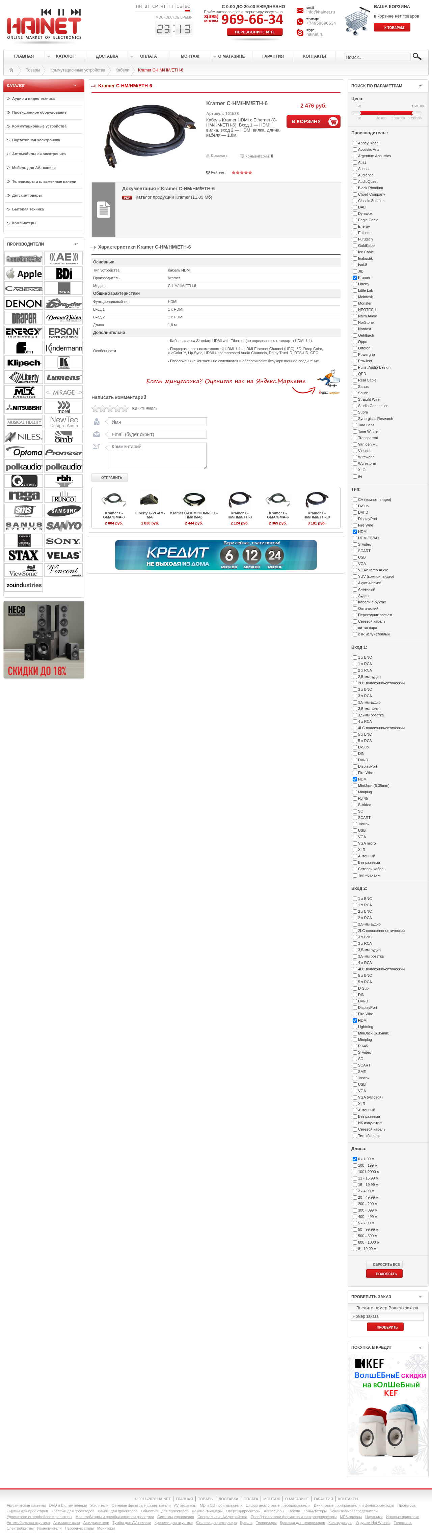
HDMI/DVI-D (368, 538)
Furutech (365, 239)
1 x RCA (365, 664)
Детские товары (27, 195)
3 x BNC (365, 689)
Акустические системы (26, 1505)
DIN (361, 753)
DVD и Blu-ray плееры (68, 1505)
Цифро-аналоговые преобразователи (278, 1505)
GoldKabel (366, 246)
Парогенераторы (79, 1528)
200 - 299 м (367, 1204)
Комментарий (156, 455)
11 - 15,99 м (368, 1178)
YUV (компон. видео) (376, 576)
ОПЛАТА (250, 1499)
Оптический (368, 608)
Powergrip (366, 354)
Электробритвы (20, 1528)
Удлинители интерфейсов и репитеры (39, 1517)
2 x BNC (365, 911)
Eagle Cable (368, 220)
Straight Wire (369, 399)
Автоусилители (96, 1522)
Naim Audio (367, 316)
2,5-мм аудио (369, 677)
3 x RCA (365, 696)
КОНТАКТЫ (348, 1499)
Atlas (362, 162)
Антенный (366, 589)
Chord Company (371, 194)
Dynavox (365, 213)
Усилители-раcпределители (354, 1511)
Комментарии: (257, 156)
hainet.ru (315, 34)
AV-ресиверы (185, 1505)
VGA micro (367, 843)
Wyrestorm (367, 463)
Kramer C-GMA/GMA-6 (278, 515)
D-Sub (363, 506)
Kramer (364, 278)
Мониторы (106, 1528)
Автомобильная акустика (28, 1522)
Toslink (364, 824)
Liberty (363, 284)
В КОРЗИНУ (306, 121)
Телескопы (403, 1522)
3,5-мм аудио (369, 702)
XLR (361, 850)
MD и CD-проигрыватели (221, 1505)
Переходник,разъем (375, 615)
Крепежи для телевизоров (302, 1522)
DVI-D (363, 512)
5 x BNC (365, 734)
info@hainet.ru (320, 12)
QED (362, 374)
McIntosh (365, 297)
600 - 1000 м (368, 1242)
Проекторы (406, 1505)
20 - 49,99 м (368, 1197)
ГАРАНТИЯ (323, 1499)
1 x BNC (365, 657)
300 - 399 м (367, 1210)
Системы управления (175, 1517)
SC (360, 811)
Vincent (364, 451)
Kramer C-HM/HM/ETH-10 (316, 515)
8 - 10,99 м (367, 1249)
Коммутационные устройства (77, 70)
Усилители (99, 1505)
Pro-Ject (365, 361)
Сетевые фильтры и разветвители (141, 1505)
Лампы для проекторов (118, 1511)
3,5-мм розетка (371, 715)
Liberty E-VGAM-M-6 (150, 515)
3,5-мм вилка (369, 709)
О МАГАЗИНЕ (297, 1499)
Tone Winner (368, 431)
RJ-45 (363, 798)
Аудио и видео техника (33, 98)
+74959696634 (321, 23)
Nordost (364, 329)
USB (362, 557)
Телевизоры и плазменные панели (44, 181)
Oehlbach (366, 335)
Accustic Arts (368, 149)
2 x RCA (365, 670)
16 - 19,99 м (368, 1185)
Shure (363, 393)
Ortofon (364, 348)
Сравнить (219, 155)
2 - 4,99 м (366, 1191)
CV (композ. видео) (374, 500)
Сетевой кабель (371, 621)
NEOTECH (367, 310)
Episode (365, 233)
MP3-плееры (351, 1517)
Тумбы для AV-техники (131, 1522)
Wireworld (366, 457)
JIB (360, 271)
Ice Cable (366, 252)
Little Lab (365, 290)
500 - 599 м (367, 1236)
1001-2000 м (368, 1172)
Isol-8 (362, 265)
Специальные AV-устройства (222, 1517)
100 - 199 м (367, 1165)
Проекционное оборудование (39, 112)
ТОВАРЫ (206, 1499)
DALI (362, 207)
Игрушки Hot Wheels (373, 1522)
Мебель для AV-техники (34, 168)
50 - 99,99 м (368, 1229)
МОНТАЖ (271, 1499)
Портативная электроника (36, 140)
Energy (364, 226)
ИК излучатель (370, 1123)
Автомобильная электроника (39, 154)
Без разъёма (369, 862)
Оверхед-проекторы (243, 1511)
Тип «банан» (369, 875)
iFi (360, 476)
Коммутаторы (315, 1511)
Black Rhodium (370, 188)
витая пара (367, 628)
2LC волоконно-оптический (381, 683)
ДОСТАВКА (228, 1499)
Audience (366, 175)
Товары (33, 70)
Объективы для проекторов (165, 1511)
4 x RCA (365, 721)
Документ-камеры (207, 1511)
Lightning (365, 1027)
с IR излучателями (374, 634)
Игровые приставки (403, 1517)
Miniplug (365, 792)
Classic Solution (371, 201)
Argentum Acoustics (374, 156)
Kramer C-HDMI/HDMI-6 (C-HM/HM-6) (194, 515)
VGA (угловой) (370, 1097)
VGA (362, 564)
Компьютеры (24, 223)
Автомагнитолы (66, 1522)
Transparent (368, 438)
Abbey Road (368, 143)
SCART (364, 551)
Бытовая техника (28, 209)
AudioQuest (367, 181)
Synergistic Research (375, 419)
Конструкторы (340, 1522)
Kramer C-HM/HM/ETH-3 (239, 515)
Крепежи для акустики (174, 1522)
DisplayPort (367, 519)
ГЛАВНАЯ (184, 1499)
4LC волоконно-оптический (381, 728)
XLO (362, 470)
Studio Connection (373, 406)
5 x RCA (365, 741)
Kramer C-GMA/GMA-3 (114, 515)
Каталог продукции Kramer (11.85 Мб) (174, 197)
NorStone (366, 322)
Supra (363, 412)
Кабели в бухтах (372, 602)
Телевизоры (266, 1522)
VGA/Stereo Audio (373, 570)
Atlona (363, 169)
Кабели (122, 70)
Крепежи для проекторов (72, 1511)
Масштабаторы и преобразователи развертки (115, 1517)
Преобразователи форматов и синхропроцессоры (294, 1517)
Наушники (373, 1517)
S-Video (364, 544)
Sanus (363, 387)
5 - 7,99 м (366, 1223)
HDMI (363, 532)
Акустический (369, 583)
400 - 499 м (367, 1217)
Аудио (363, 596)
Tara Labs (366, 425)
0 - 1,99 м (366, 1159)
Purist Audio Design (374, 367)
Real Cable (367, 380)
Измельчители (49, 1528)
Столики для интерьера (216, 1522)
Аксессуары (274, 1511)
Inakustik (365, 258)
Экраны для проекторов (27, 1511)
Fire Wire (365, 525)
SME (362, 1072)
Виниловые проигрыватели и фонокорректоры (354, 1505)
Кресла (246, 1522)
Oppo (362, 342)
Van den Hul (368, 444)
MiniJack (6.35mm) (373, 786)
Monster (365, 303)
